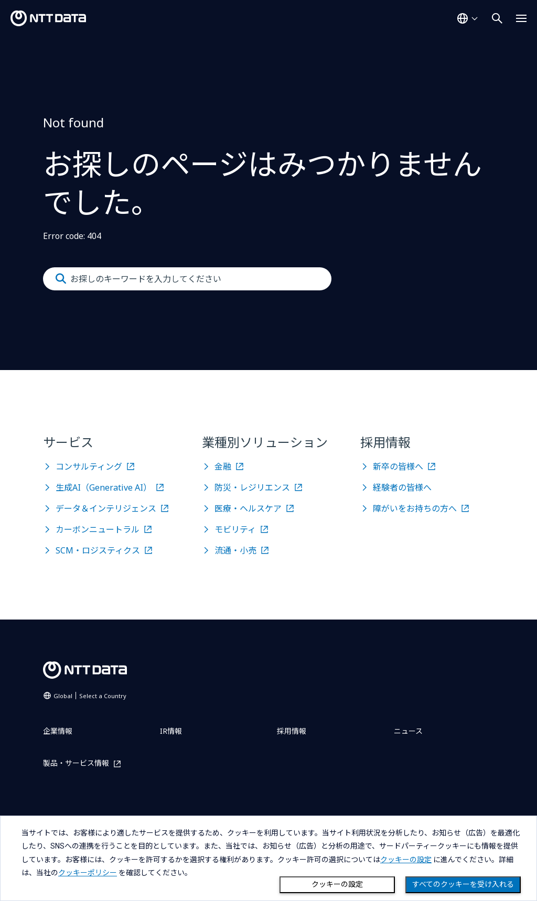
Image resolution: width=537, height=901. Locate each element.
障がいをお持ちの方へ (415, 508)
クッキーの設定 (337, 884)
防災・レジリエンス (252, 487)
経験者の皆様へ (402, 487)
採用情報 (291, 731)
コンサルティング (89, 466)
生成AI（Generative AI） (104, 487)
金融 (222, 466)
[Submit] (61, 279)
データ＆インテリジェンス (106, 508)
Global (89, 696)
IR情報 (171, 731)
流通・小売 (235, 550)
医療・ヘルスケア (248, 508)
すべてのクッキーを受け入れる (463, 884)
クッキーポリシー (87, 873)
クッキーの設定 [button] (406, 859)
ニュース (408, 731)
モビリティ (235, 529)
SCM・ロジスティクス (98, 550)
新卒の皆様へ (398, 466)
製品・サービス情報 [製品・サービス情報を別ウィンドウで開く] (76, 763)
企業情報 (57, 731)
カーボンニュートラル (97, 529)
